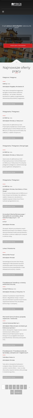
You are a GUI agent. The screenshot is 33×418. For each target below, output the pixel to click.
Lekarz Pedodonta (9, 248)
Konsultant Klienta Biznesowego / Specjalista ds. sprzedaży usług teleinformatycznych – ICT (14, 216)
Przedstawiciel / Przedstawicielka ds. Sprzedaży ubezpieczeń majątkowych (15, 352)
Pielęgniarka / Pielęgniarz (11, 111)
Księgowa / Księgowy (9, 77)
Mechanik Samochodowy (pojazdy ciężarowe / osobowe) (14, 317)
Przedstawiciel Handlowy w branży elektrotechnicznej (14, 283)
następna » (18, 392)
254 (12, 392)
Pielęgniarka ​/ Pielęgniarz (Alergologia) (16, 146)
